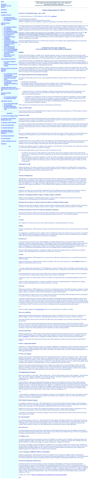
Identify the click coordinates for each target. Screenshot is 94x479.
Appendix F (26, 336)
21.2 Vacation (7, 28)
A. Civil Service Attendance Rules (9, 115)
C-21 (20, 379)
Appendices (9, 113)
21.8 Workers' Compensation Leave (9, 40)
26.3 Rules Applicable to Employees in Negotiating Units (10, 108)
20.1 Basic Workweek (9, 17)
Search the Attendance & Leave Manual (6, 6)
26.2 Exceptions (8, 105)
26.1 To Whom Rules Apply (11, 103)
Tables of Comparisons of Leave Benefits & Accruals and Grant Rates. (49, 474)
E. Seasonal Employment (7, 127)
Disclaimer (3, 143)
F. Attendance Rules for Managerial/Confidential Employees (7, 132)
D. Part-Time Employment (7, 125)
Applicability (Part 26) (6, 101)
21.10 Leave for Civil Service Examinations (9, 47)
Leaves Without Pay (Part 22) (8, 58)
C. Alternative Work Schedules (8, 122)
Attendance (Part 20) (6, 15)
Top (9, 146)
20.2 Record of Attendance (10, 19)
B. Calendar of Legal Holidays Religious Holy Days (8, 119)
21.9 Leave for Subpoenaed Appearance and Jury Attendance (11, 44)
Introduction (4, 12)
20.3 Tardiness (7, 20)
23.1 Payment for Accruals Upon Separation (10, 74)
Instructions (4, 9)
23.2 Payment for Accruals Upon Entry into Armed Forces (10, 78)
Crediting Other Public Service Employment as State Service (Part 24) (9, 89)
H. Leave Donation (5, 138)
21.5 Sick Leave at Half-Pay (11, 32)
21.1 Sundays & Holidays (10, 27)
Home (2, 1)
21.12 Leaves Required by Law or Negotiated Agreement (10, 52)
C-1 (45, 378)
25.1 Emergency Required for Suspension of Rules (10, 97)
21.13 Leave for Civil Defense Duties (9, 55)
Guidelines (53, 16)
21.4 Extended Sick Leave (10, 31)
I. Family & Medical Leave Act (8, 141)
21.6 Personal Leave (9, 34)
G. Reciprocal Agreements (7, 135)
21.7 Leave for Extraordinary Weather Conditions (9, 37)
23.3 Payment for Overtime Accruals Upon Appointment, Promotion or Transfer (11, 82)
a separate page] (40, 309)
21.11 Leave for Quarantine (11, 49)
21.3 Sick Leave (8, 29)
